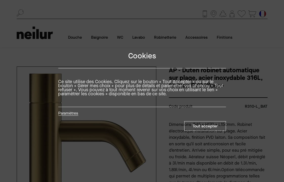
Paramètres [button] (68, 113)
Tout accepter (204, 126)
